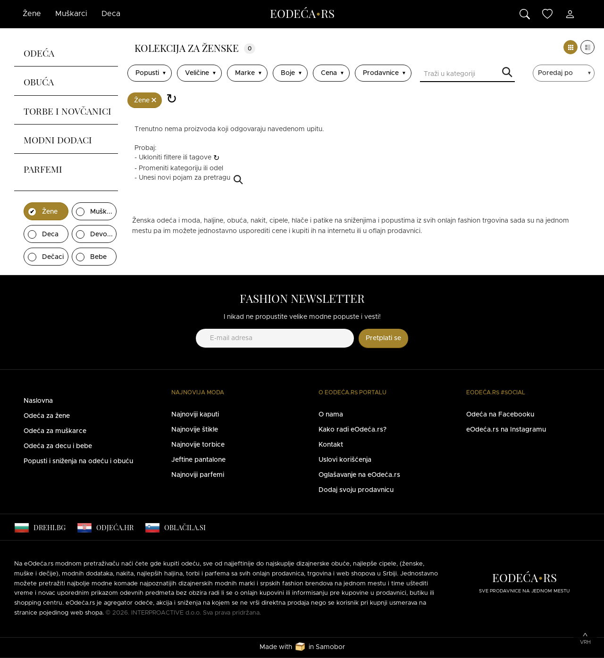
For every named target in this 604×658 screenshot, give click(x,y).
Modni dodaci (58, 138)
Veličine (197, 73)
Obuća (39, 80)
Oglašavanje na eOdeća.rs (359, 475)
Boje (288, 73)
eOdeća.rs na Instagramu (506, 429)
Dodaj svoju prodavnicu (356, 490)
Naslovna (38, 401)
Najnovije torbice (198, 444)
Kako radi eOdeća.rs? (352, 429)
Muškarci (71, 13)
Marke (245, 73)
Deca (110, 13)
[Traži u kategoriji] (467, 75)
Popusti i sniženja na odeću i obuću (78, 461)
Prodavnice (381, 73)
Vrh (585, 642)
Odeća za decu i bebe (58, 446)
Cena (329, 73)
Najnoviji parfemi (197, 475)
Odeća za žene (47, 416)
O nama (331, 414)
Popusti (147, 73)
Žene (32, 13)
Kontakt (331, 444)
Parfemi (43, 167)
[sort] (565, 73)
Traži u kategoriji (507, 73)
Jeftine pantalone (198, 460)
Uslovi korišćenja (345, 460)
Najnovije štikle (194, 429)
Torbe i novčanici (67, 109)
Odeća (39, 51)
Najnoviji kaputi (195, 414)
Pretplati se (383, 338)
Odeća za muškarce (55, 431)
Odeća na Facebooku (500, 414)
